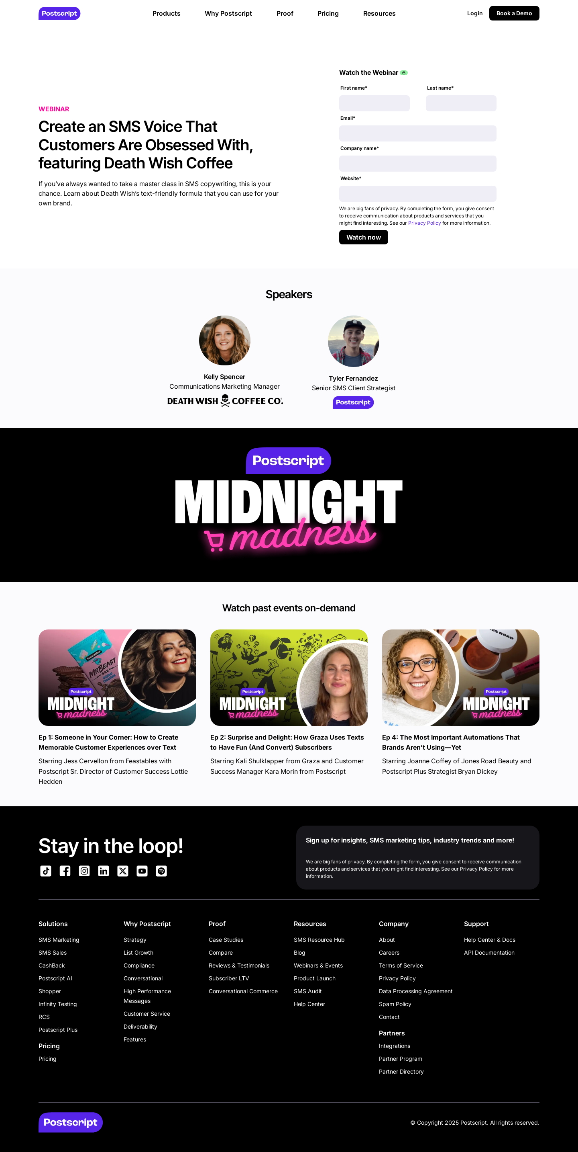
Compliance (139, 965)
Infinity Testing (58, 1003)
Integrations (394, 1045)
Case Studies (226, 939)
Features (135, 1039)
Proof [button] (285, 13)
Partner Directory (401, 1071)
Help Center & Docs (489, 939)
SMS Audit (308, 991)
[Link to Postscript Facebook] (65, 872)
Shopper (50, 991)
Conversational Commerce (243, 991)
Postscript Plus (58, 1029)
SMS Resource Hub (319, 939)
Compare (221, 952)
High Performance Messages (147, 996)
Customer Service (147, 1013)
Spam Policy (395, 1003)
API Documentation (489, 952)
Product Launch (315, 978)
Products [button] (167, 13)
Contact (389, 1016)
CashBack (52, 965)
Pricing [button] (328, 13)
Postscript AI (55, 978)
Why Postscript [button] (228, 13)
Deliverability (140, 1026)
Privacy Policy (424, 223)
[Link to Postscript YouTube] (142, 872)
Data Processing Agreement (416, 991)
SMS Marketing (59, 939)
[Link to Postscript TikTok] (46, 872)
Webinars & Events (318, 965)
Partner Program (400, 1058)
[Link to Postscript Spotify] (161, 872)
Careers (389, 952)
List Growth (138, 952)
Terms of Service (401, 965)
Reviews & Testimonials (239, 965)
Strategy (135, 939)
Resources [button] (379, 13)
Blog (299, 952)
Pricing (48, 1058)
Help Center (309, 1003)
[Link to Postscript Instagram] (84, 872)
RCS (44, 1016)
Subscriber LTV (229, 978)
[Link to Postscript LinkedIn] (103, 872)
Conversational (143, 978)
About (387, 939)
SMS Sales (53, 952)
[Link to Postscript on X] (123, 872)
